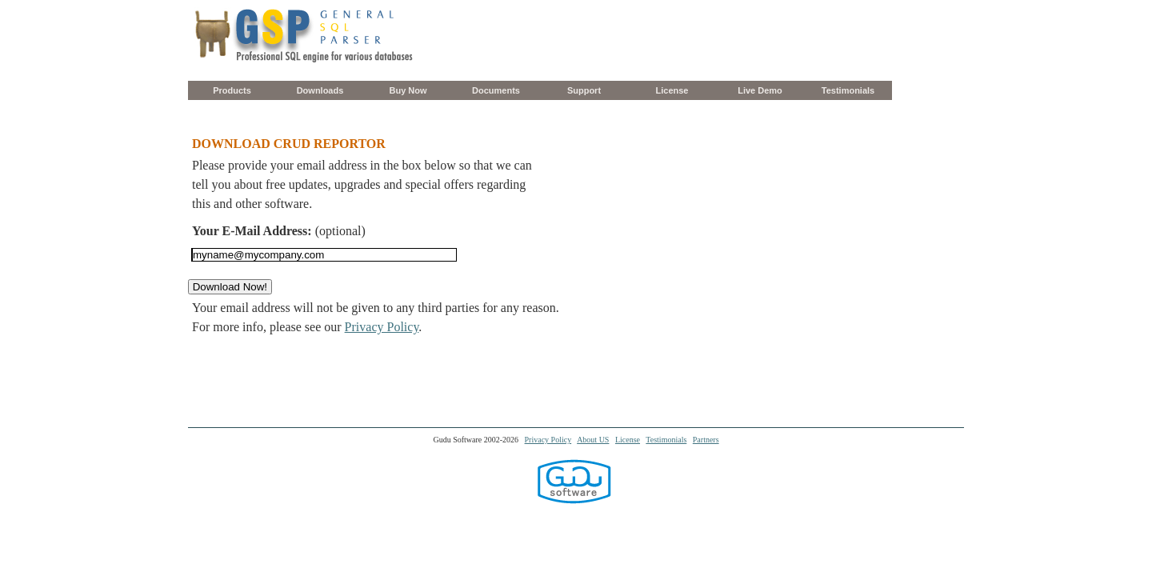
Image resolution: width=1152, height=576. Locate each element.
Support (584, 90)
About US (593, 439)
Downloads (320, 90)
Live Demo (760, 90)
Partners (706, 439)
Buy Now (407, 90)
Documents (496, 90)
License (672, 90)
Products (232, 90)
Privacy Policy (382, 327)
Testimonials (848, 90)
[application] (1147, 572)
